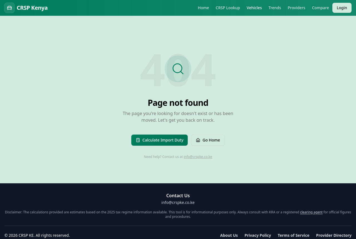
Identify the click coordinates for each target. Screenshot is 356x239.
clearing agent (311, 212)
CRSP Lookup (228, 7)
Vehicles (254, 7)
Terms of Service (294, 235)
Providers (296, 7)
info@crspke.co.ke (198, 156)
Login (342, 7)
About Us (229, 235)
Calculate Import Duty (159, 140)
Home (203, 7)
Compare (320, 7)
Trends (274, 7)
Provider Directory (334, 235)
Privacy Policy (257, 235)
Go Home (208, 140)
